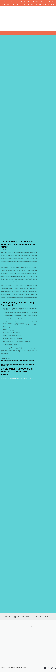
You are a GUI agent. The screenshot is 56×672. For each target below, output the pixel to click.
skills (5, 350)
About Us (19, 33)
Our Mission (34, 33)
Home (13, 33)
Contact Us (42, 33)
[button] (21, 33)
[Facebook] (48, 668)
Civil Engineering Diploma (14, 265)
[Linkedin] (55, 668)
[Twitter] (51, 668)
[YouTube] (45, 668)
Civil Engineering (10, 283)
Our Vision (27, 33)
